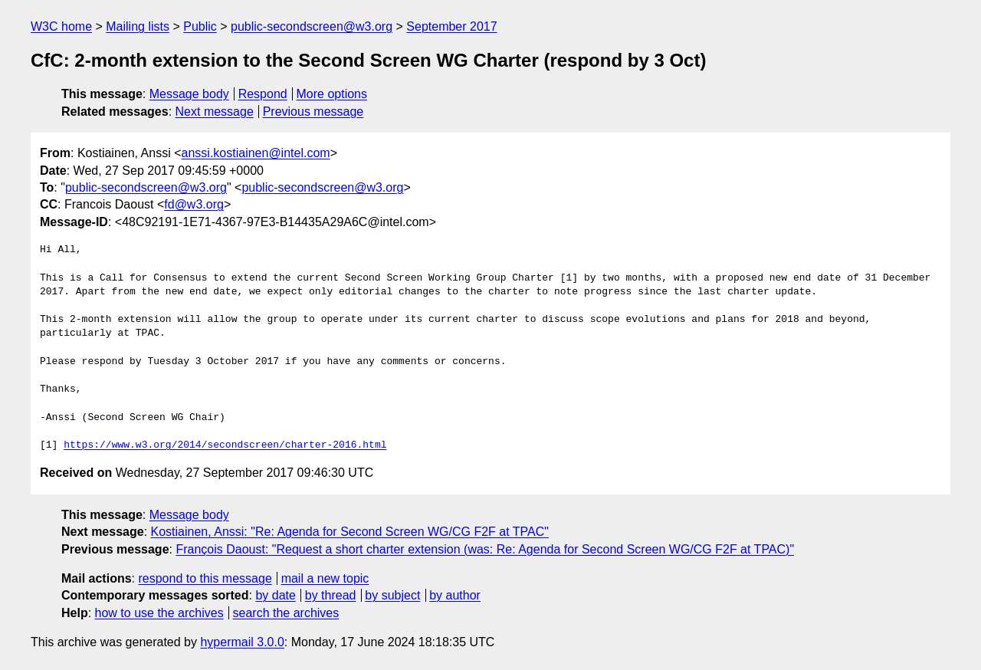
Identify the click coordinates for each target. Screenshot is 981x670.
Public (200, 26)
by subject (392, 595)
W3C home (61, 26)
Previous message (313, 111)
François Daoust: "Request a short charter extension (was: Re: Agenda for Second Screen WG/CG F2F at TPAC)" (485, 549)
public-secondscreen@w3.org (311, 26)
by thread (330, 595)
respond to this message (204, 578)
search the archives (286, 612)
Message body (189, 93)
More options (332, 93)
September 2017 (451, 26)
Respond (262, 93)
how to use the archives (159, 612)
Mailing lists (137, 26)
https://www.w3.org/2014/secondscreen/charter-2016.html (225, 445)
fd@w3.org (194, 204)
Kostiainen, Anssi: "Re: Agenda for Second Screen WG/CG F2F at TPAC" (350, 531)
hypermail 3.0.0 (242, 642)
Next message (215, 111)
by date (275, 595)
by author (455, 595)
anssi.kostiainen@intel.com (256, 152)
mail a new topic (325, 578)
